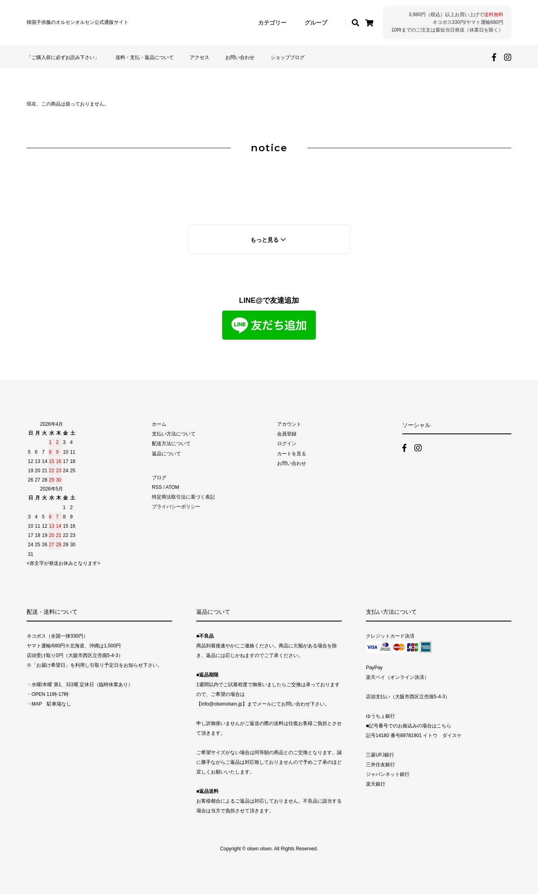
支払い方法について (173, 434)
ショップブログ (288, 57)
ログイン (286, 443)
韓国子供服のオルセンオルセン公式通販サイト (77, 22)
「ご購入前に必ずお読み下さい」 (63, 57)
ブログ (159, 477)
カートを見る (291, 454)
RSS (157, 487)
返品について (166, 454)
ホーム (159, 424)
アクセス (199, 57)
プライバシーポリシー (176, 506)
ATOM (172, 487)
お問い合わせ (239, 57)
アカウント (289, 424)
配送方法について (171, 443)
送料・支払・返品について (145, 57)
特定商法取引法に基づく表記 (183, 497)
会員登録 (286, 434)
